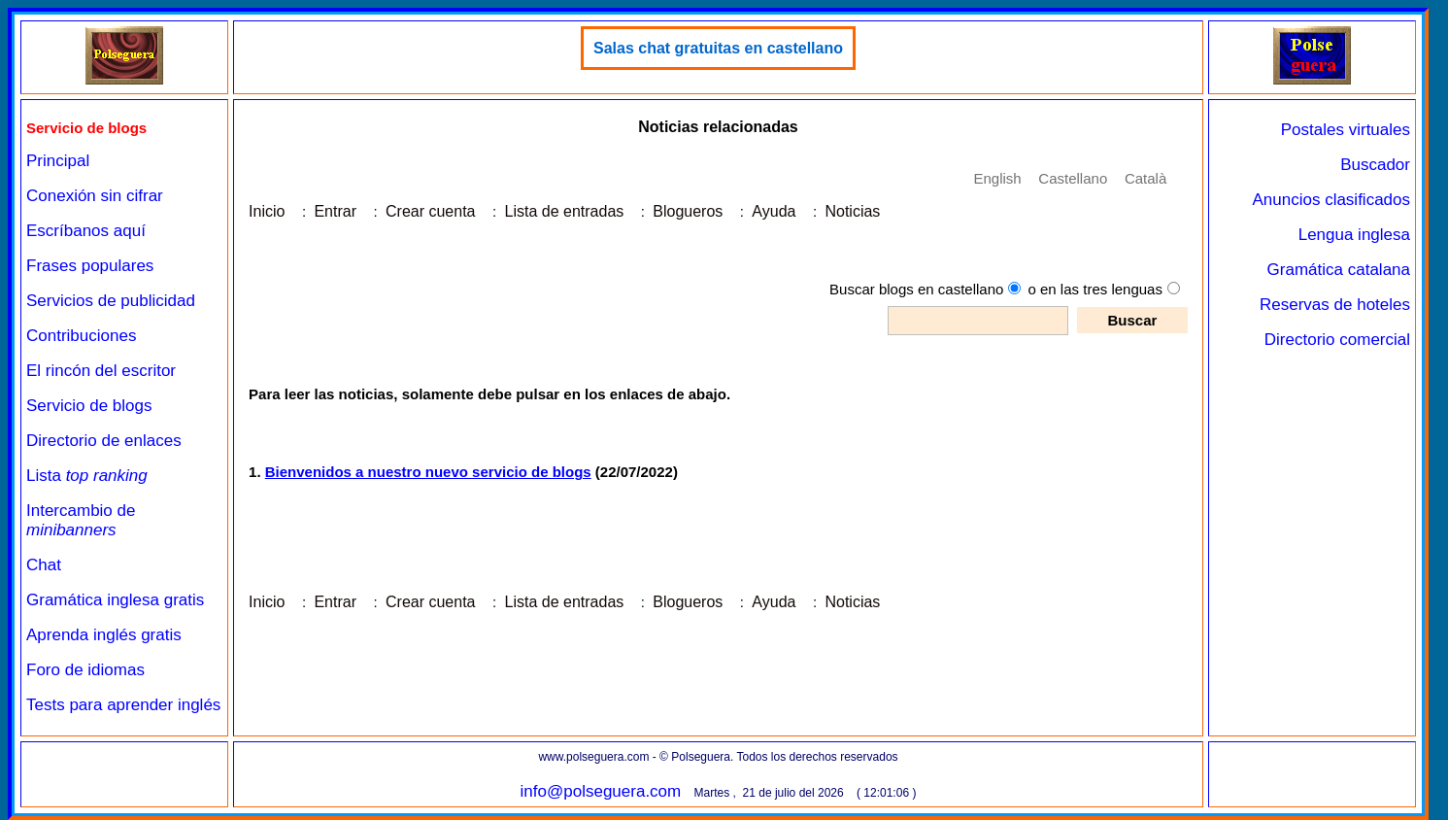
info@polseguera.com (601, 791)
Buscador (1375, 164)
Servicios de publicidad (110, 300)
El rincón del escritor (101, 370)
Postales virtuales (1345, 129)
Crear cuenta (431, 211)
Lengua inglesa (1354, 234)
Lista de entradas (564, 211)
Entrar (335, 211)
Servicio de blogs (89, 405)
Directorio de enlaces (104, 440)
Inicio (267, 211)
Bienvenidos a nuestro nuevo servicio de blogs (428, 471)
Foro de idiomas (85, 670)
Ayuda (773, 211)
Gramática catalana (1338, 269)
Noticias (852, 211)
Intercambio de (80, 520)
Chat (43, 565)
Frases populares (89, 265)
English (997, 178)
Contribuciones (81, 335)
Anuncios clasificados (1331, 199)
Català (1145, 178)
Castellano (1072, 178)
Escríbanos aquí (86, 231)
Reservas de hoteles (1335, 304)
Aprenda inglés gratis (104, 635)
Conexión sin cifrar (94, 196)
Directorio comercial (1337, 339)
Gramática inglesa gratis (115, 600)
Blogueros (688, 211)
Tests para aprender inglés (123, 705)
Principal (57, 161)
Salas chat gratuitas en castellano (718, 48)
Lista (87, 475)
